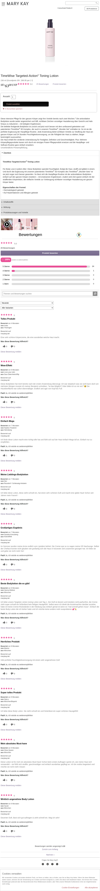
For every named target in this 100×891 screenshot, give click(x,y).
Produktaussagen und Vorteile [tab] (15, 212)
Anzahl (6, 96)
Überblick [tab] (7, 153)
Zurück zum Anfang (50, 849)
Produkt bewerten (59, 84)
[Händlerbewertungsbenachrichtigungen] (12, 346)
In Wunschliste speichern (13, 109)
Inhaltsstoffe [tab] (8, 202)
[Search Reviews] (50, 293)
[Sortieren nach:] (27, 303)
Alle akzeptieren (91, 888)
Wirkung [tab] (6, 207)
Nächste (50, 855)
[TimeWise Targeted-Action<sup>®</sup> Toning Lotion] (50, 41)
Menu (3, 3)
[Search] (82, 3)
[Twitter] (5, 346)
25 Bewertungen (42, 84)
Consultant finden (64, 8)
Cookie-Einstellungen (70, 888)
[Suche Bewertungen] (95, 293)
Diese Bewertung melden (11, 352)
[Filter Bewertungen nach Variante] (27, 308)
